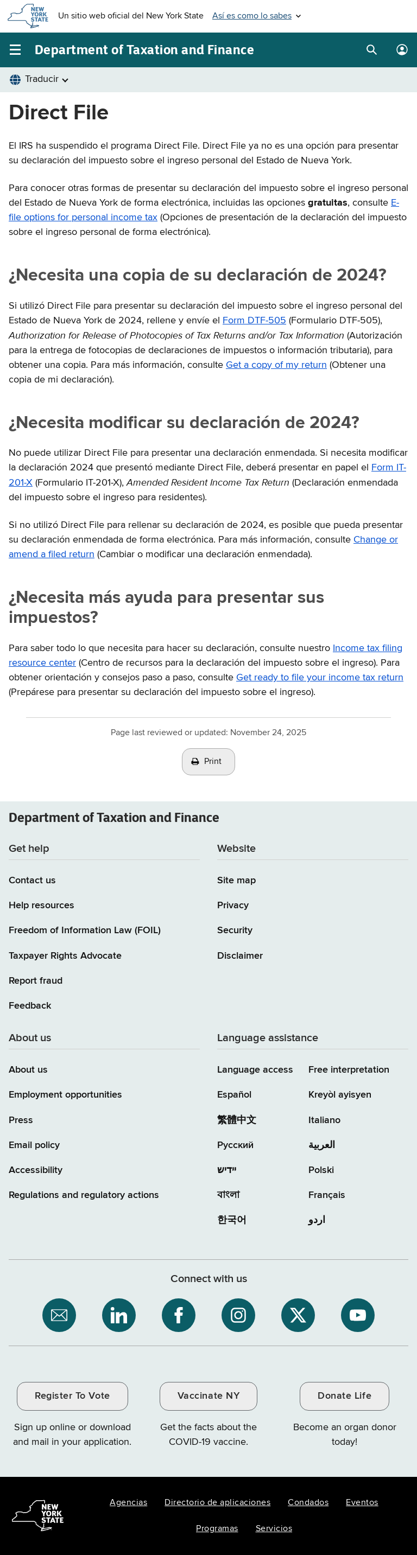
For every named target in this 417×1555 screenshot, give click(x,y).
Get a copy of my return (276, 365)
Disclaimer (240, 956)
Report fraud (35, 981)
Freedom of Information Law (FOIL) (85, 930)
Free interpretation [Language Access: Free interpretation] (348, 1070)
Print (213, 761)
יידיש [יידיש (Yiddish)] (226, 1170)
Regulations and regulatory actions (84, 1195)
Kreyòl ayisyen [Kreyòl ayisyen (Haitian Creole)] (339, 1095)
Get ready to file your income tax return (319, 678)
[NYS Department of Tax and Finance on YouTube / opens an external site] (358, 1315)
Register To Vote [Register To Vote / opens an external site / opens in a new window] (72, 1396)
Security (234, 930)
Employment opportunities (65, 1095)
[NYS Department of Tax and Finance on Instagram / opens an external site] (238, 1315)
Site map (236, 880)
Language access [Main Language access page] (255, 1070)
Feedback (30, 1006)
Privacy (233, 905)
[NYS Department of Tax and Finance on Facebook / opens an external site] (178, 1315)
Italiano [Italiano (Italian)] (324, 1120)
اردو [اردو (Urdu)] (316, 1220)
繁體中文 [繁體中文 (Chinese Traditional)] (236, 1120)
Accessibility (35, 1170)
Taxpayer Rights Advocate (65, 956)
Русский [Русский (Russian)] (235, 1145)
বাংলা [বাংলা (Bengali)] (228, 1195)
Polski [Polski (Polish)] (321, 1170)
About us (28, 1070)
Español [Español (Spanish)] (234, 1095)
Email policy (34, 1145)
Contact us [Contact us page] (32, 880)
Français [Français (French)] (326, 1195)
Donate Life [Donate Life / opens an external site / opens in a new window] (344, 1396)
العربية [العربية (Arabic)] (321, 1145)
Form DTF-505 (254, 321)
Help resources (41, 905)
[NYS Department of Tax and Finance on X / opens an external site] (298, 1315)
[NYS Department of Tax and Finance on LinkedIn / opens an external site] (119, 1315)
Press (21, 1120)
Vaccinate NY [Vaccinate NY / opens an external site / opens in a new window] (208, 1396)
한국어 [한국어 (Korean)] (232, 1220)
